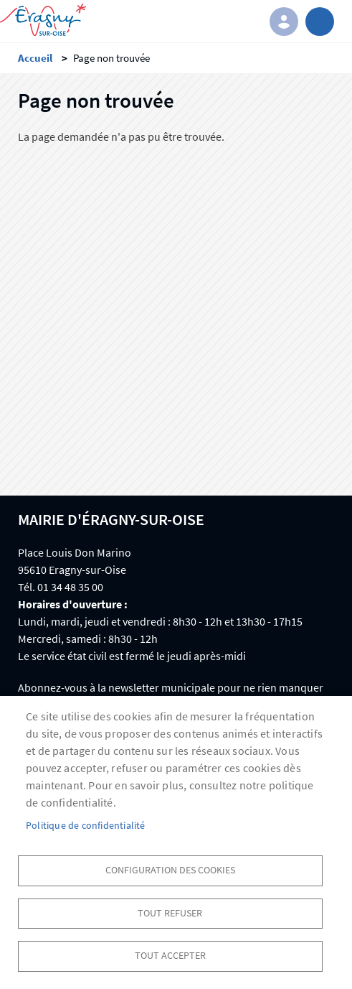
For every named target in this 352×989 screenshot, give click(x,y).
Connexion (284, 21)
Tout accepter (170, 955)
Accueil (35, 58)
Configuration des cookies (170, 870)
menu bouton (319, 21)
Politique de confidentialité (86, 825)
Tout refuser (170, 913)
